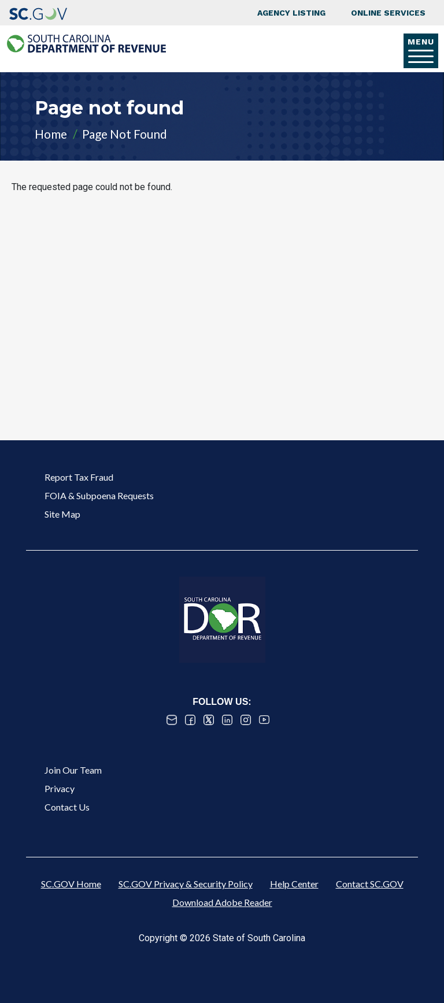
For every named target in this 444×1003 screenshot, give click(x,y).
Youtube (264, 720)
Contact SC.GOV (370, 883)
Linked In (227, 720)
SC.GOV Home (71, 883)
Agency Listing (291, 12)
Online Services (388, 12)
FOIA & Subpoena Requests (99, 495)
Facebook (190, 720)
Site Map (62, 513)
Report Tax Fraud (79, 476)
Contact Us (67, 806)
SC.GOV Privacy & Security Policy (186, 883)
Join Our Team (73, 769)
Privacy (60, 788)
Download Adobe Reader (222, 902)
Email (171, 720)
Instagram (245, 720)
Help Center (294, 883)
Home (51, 134)
